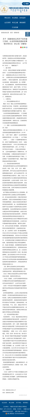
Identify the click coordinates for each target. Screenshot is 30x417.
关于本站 (18, 402)
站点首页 (4, 402)
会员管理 (7, 22)
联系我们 (25, 402)
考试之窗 (15, 22)
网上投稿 (11, 402)
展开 (27, 35)
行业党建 (15, 27)
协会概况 (15, 17)
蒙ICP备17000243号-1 (21, 411)
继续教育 (23, 22)
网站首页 (7, 18)
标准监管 (23, 17)
